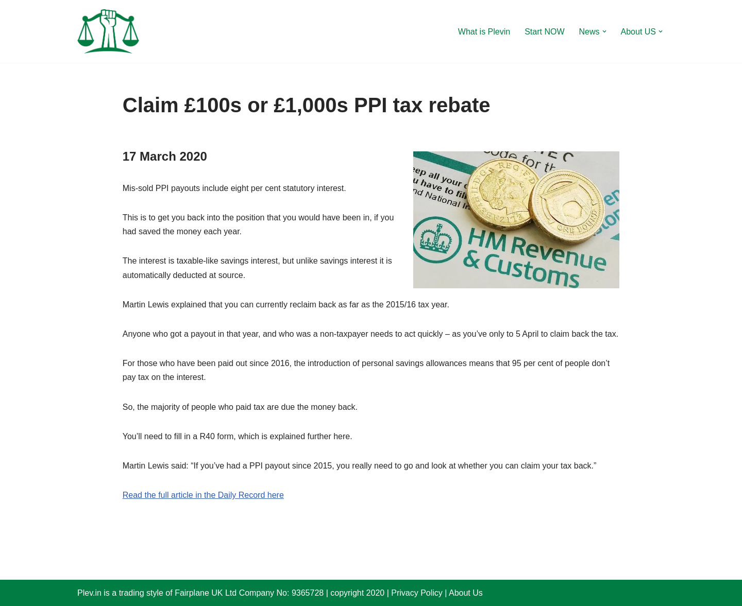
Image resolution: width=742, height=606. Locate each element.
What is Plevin (484, 31)
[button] (604, 31)
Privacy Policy (417, 592)
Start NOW (544, 31)
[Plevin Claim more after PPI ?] (108, 31)
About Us (466, 592)
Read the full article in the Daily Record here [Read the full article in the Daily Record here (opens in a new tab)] (203, 495)
